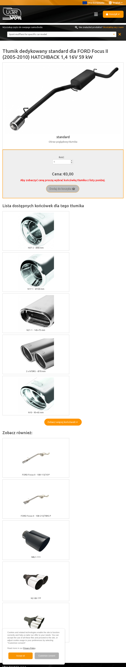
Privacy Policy (29, 648)
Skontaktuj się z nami (113, 27)
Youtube (10, 600)
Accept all (20, 656)
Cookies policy (9, 546)
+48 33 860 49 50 (14, 618)
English (116, 2)
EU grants (7, 542)
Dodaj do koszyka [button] (62, 188)
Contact (6, 582)
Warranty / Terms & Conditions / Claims (21, 553)
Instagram (10, 608)
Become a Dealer (10, 590)
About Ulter (8, 567)
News (5, 586)
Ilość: (61, 157)
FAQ (4, 579)
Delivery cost (8, 557)
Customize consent (46, 656)
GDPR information (11, 549)
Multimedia (7, 575)
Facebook (10, 604)
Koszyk (113, 14)
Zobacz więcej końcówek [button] (62, 339)
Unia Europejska (93, 2)
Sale (4, 571)
